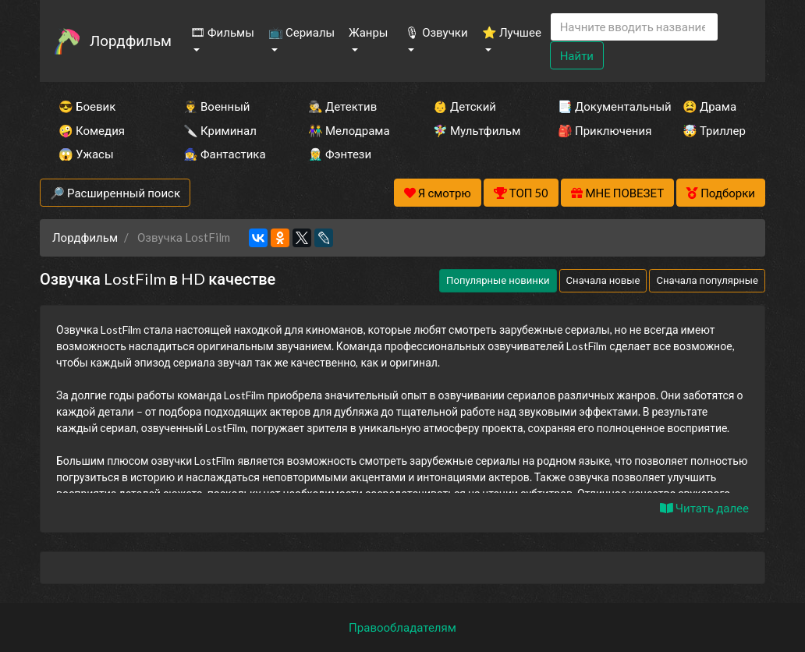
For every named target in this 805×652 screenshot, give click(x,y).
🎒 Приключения (599, 130)
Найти (577, 55)
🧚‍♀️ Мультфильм (474, 130)
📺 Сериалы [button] (301, 32)
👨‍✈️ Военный (216, 106)
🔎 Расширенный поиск (115, 193)
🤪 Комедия (92, 130)
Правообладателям (402, 627)
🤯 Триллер (714, 130)
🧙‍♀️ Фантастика (224, 154)
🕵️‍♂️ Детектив (342, 106)
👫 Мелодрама (349, 130)
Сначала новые (603, 280)
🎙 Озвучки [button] (436, 32)
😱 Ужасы (86, 154)
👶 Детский (464, 106)
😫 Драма (709, 106)
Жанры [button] (368, 32)
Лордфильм (131, 40)
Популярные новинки (497, 280)
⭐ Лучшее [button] (511, 32)
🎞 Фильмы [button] (222, 32)
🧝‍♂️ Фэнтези (339, 154)
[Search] (634, 26)
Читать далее (704, 508)
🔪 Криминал (220, 130)
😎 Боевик (87, 106)
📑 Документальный (599, 106)
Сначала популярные (707, 280)
